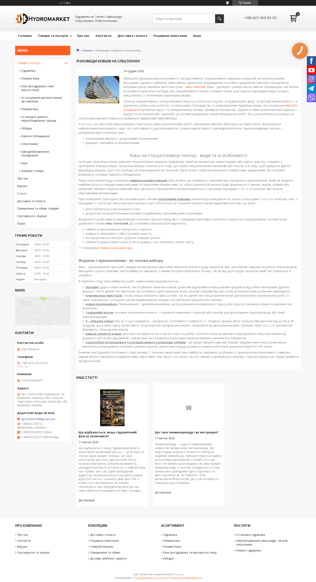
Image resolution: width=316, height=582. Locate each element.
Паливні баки (30, 78)
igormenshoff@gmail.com (38, 419)
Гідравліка (28, 71)
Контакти (103, 36)
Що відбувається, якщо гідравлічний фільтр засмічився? (107, 434)
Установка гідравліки (250, 535)
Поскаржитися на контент (150, 578)
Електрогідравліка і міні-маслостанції (38, 88)
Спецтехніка (29, 144)
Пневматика (29, 109)
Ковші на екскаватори (116, 248)
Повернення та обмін (105, 552)
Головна (25, 36)
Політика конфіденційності (185, 578)
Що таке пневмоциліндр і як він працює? (187, 432)
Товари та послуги (53, 36)
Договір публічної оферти (108, 558)
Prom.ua (178, 574)
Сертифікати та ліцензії (33, 552)
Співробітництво (101, 546)
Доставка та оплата (31, 201)
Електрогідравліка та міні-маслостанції (190, 552)
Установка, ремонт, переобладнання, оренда (38, 118)
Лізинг (21, 223)
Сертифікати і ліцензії (32, 216)
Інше (24, 163)
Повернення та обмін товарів (37, 208)
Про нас (83, 36)
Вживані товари (32, 171)
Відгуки (22, 186)
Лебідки (26, 128)
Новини (87, 50)
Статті (21, 193)
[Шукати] (219, 18)
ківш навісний (195, 87)
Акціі (197, 36)
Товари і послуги (28, 63)
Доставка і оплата (132, 36)
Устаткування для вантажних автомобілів (41, 99)
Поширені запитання (170, 36)
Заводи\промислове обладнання (35, 153)
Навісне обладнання (35, 136)
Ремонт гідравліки (248, 550)
